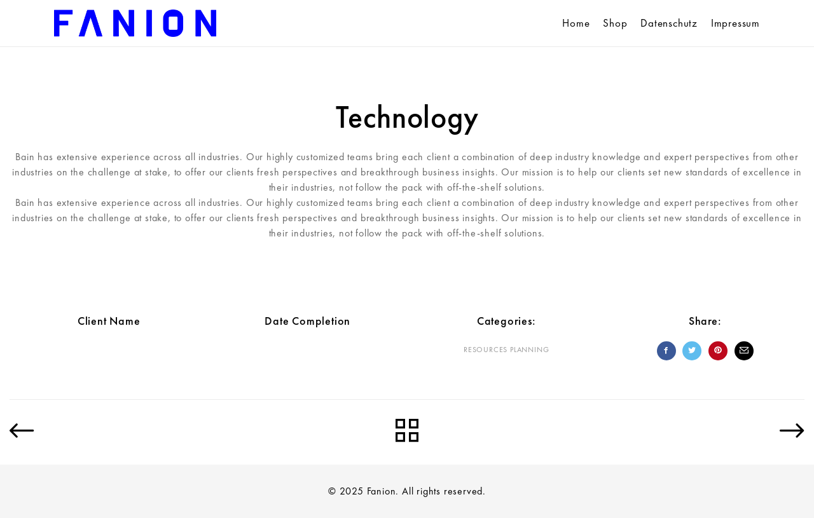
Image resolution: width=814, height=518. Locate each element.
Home (576, 23)
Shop (615, 23)
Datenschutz (669, 23)
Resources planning (506, 349)
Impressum (735, 23)
